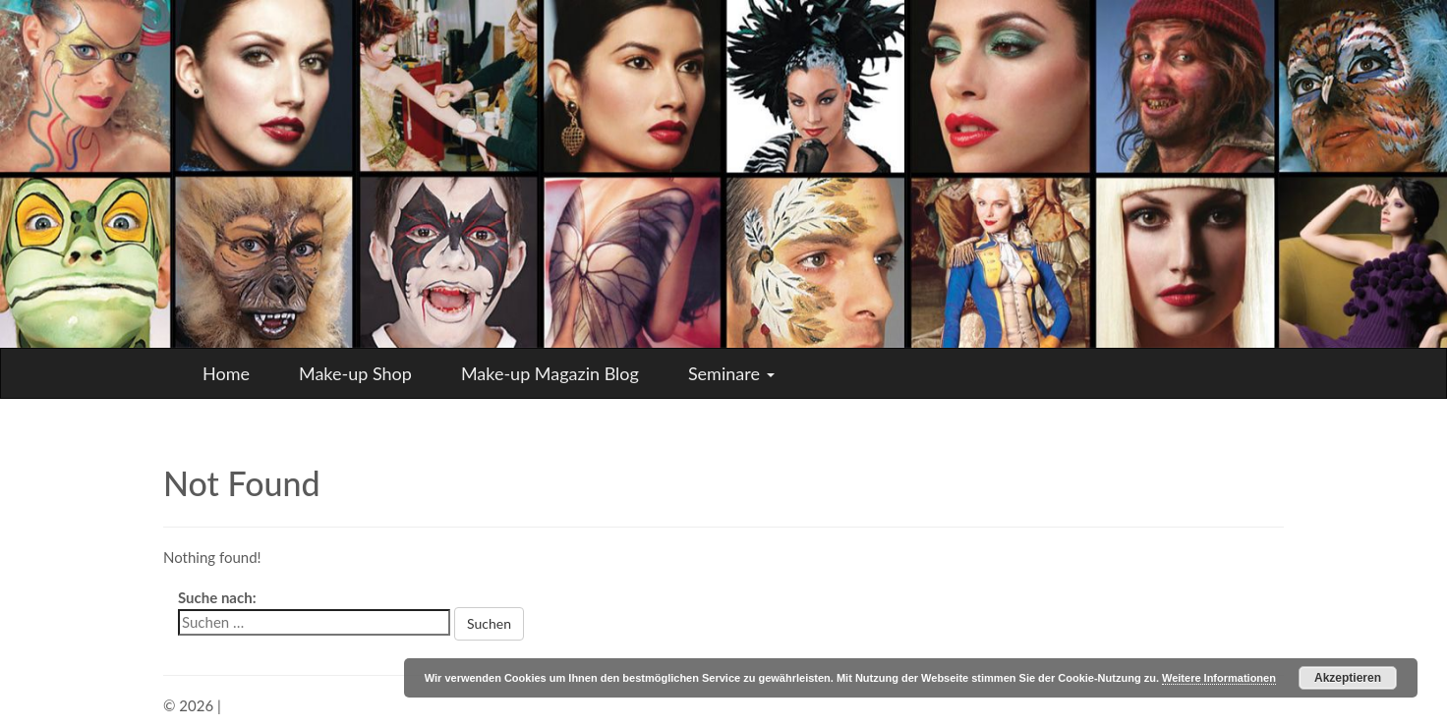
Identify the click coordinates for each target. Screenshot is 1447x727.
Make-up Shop (355, 373)
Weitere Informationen (1219, 678)
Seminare (731, 373)
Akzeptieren (1347, 678)
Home (226, 373)
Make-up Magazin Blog (550, 373)
